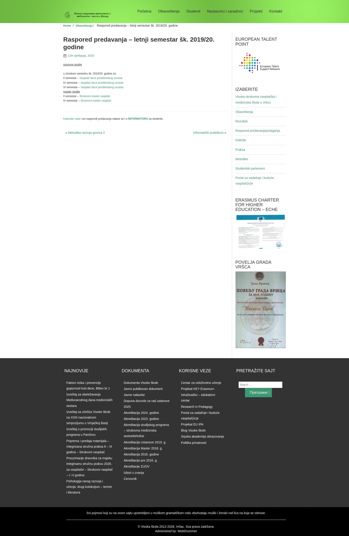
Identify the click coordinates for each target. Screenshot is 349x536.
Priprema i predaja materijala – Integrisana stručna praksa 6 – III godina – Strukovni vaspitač (89, 446)
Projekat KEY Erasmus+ (198, 389)
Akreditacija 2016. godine (141, 454)
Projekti (256, 11)
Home (67, 25)
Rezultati (242, 121)
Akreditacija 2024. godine (141, 413)
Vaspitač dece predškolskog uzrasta (100, 78)
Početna (144, 11)
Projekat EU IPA (192, 424)
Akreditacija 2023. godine (141, 419)
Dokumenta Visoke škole (141, 383)
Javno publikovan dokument (143, 389)
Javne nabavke (134, 395)
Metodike (242, 159)
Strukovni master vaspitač (94, 96)
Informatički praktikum (208, 132)
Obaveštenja (169, 11)
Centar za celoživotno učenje (201, 383)
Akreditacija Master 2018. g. (143, 448)
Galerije (241, 140)
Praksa (240, 149)
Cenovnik (130, 479)
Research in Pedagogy (197, 406)
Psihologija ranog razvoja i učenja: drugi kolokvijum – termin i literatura (89, 486)
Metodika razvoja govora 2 (86, 132)
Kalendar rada (71, 118)
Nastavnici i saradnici (225, 11)
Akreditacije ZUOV (137, 466)
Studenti (193, 11)
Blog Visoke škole (193, 430)
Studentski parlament (250, 168)
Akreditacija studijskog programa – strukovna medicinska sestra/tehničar (146, 430)
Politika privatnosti (193, 443)
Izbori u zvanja (134, 472)
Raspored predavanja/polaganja (258, 130)
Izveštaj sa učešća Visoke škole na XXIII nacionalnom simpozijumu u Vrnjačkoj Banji (88, 417)
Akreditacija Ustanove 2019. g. (145, 442)
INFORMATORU (138, 118)
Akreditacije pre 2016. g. (141, 460)
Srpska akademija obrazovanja (202, 436)
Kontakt (275, 11)
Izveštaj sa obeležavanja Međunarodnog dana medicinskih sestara (89, 400)
